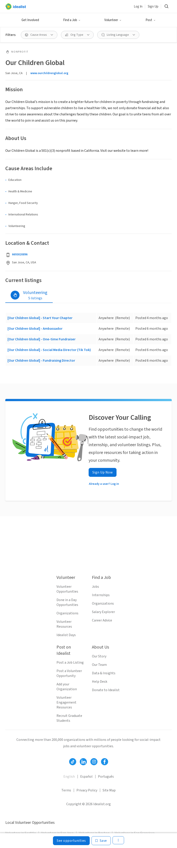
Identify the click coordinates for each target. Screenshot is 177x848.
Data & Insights (103, 673)
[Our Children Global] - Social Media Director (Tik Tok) (49, 349)
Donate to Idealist (106, 690)
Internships (101, 595)
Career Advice (102, 620)
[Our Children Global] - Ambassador (35, 328)
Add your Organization (66, 687)
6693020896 (19, 254)
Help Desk (99, 681)
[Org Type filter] (77, 35)
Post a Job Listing (70, 662)
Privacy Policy (86, 790)
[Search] (166, 6)
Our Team (99, 664)
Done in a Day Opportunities (67, 602)
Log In (138, 6)
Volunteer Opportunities (67, 589)
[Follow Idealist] (72, 761)
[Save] (101, 840)
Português (106, 776)
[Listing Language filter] (118, 35)
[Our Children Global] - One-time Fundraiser (42, 339)
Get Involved (30, 20)
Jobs (95, 586)
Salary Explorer (103, 611)
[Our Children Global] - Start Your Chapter (40, 318)
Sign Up (153, 6)
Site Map (109, 790)
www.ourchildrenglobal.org (49, 73)
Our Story (99, 656)
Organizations (67, 613)
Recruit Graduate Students (69, 718)
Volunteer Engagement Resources (66, 702)
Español (86, 776)
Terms (66, 790)
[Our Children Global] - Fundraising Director (41, 360)
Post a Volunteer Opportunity (69, 673)
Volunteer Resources (64, 624)
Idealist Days (66, 635)
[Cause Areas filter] (39, 35)
